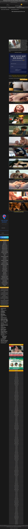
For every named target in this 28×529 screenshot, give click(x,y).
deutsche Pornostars (4, 252)
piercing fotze (22, 102)
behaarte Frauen (4, 245)
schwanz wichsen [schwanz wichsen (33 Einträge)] (3, 339)
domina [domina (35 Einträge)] (2, 321)
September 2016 (16, 489)
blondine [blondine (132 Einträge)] (3, 314)
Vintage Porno (4, 284)
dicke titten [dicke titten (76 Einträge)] (3, 320)
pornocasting (18, 179)
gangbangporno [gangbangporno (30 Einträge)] (2, 323)
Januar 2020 (16, 438)
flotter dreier (15, 135)
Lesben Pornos (4, 268)
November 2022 (16, 396)
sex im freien (24, 76)
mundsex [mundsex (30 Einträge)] (5, 332)
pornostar (21, 135)
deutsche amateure (13, 190)
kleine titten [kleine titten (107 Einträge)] (3, 329)
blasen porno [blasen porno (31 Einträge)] (2, 313)
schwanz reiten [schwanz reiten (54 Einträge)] (3, 338)
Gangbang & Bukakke (4, 260)
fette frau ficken (21, 91)
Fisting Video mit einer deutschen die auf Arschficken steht (4, 298)
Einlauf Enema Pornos (4, 256)
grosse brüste (20, 146)
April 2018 (16, 465)
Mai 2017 (16, 479)
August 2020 (16, 429)
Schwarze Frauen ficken (4, 278)
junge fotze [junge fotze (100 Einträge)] (3, 327)
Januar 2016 (16, 499)
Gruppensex (5, 261)
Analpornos (5, 243)
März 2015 (16, 512)
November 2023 (16, 381)
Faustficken (5, 257)
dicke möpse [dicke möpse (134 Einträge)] (4, 319)
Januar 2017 (16, 484)
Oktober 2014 (16, 518)
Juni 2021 (16, 418)
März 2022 (16, 406)
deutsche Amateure (14, 75)
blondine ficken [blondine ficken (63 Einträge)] (3, 315)
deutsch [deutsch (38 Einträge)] (2, 316)
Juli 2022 (16, 401)
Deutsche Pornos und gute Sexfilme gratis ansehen (14, 0)
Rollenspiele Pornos (5, 276)
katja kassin (15, 113)
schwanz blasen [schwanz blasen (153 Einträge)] (4, 336)
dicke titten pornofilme (16, 146)
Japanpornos (5, 265)
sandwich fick (23, 135)
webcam (27, 190)
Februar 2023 (16, 392)
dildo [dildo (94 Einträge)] (7, 320)
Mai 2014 (16, 521)
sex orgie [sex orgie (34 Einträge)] (2, 341)
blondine (16, 179)
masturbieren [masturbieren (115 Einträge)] (4, 331)
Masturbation (5, 269)
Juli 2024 (16, 372)
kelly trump (18, 135)
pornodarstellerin (23, 113)
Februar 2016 (16, 498)
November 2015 (16, 502)
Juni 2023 (16, 387)
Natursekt (26, 75)
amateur (16, 124)
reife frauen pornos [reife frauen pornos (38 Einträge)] (3, 334)
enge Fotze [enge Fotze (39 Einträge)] (2, 322)
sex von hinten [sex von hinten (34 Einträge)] (5, 341)
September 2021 (16, 414)
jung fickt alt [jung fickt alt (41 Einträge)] (2, 328)
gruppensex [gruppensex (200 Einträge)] (4, 325)
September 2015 (16, 504)
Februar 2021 (16, 423)
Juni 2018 (16, 462)
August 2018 (16, 460)
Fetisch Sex (18, 75)
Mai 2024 (16, 373)
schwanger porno (24, 190)
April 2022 (16, 405)
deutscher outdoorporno (16, 91)
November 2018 (16, 456)
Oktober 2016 (16, 488)
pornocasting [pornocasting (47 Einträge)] (3, 333)
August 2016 (16, 490)
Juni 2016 (16, 493)
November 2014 (16, 517)
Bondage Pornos (4, 248)
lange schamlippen (19, 102)
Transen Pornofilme (5, 282)
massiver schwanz (19, 113)
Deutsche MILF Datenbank (5, 9)
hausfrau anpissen (14, 76)
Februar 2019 (16, 452)
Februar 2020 (16, 437)
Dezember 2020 (16, 425)
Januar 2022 (16, 409)
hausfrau (15, 102)
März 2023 (16, 391)
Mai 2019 (16, 448)
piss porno (21, 76)
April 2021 (16, 420)
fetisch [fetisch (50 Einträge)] (5, 322)
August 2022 (16, 400)
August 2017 (16, 475)
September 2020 (16, 428)
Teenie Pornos (4, 281)
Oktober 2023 (16, 382)
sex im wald (24, 91)
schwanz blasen (19, 124)
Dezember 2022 (16, 395)
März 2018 (16, 466)
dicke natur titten (15, 157)
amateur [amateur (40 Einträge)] (2, 309)
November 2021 (16, 411)
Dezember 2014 (16, 516)
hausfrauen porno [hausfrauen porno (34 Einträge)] (3, 326)
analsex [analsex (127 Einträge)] (3, 311)
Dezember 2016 (16, 485)
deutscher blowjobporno (17, 168)
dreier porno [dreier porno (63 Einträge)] (5, 321)
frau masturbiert (19, 157)
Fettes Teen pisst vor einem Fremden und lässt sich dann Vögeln (4, 290)
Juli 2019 (16, 446)
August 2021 (16, 415)
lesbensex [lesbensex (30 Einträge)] (4, 330)
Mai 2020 (16, 433)
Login (8, 5)
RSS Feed (16, 5)
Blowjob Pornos (4, 247)
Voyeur (5, 285)
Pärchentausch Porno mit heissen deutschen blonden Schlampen (4, 294)
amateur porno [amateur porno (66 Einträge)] (3, 310)
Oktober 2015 (16, 503)
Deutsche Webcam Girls (15, 9)
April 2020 (16, 434)
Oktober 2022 (16, 397)
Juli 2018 (16, 461)
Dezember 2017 (16, 470)
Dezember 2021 (16, 410)
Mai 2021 (16, 419)
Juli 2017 (16, 476)
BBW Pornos (5, 244)
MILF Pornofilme (22, 75)
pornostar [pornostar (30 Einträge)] (6, 333)
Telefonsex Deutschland (20, 7)
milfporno (24, 146)
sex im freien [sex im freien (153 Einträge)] (4, 340)
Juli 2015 (16, 507)
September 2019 (16, 443)
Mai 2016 (16, 494)
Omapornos (5, 273)
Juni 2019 (16, 447)
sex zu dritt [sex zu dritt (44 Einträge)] (2, 342)
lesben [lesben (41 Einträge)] (2, 330)
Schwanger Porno (4, 277)
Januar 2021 (16, 424)
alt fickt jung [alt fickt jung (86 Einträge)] (3, 308)
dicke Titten (5, 253)
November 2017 (16, 471)
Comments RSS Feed (20, 6)
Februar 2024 (16, 377)
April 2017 (16, 480)
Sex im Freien (5, 280)
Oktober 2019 (16, 442)
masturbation (17, 190)
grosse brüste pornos (23, 157)
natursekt (18, 76)
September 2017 (16, 474)
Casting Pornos (4, 249)
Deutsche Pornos (3, 7)
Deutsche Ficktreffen (11, 7)
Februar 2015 (16, 513)
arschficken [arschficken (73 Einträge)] (3, 312)
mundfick (21, 168)
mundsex (23, 168)
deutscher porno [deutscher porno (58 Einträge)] (4, 317)
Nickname (3, 227)
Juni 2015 (16, 508)
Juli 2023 (16, 386)
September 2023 (16, 383)
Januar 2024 (16, 378)
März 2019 (16, 451)
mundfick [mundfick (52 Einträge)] (2, 332)
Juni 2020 (16, 432)
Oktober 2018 (16, 457)
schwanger (20, 190)
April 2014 (16, 522)
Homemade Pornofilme (4, 264)
